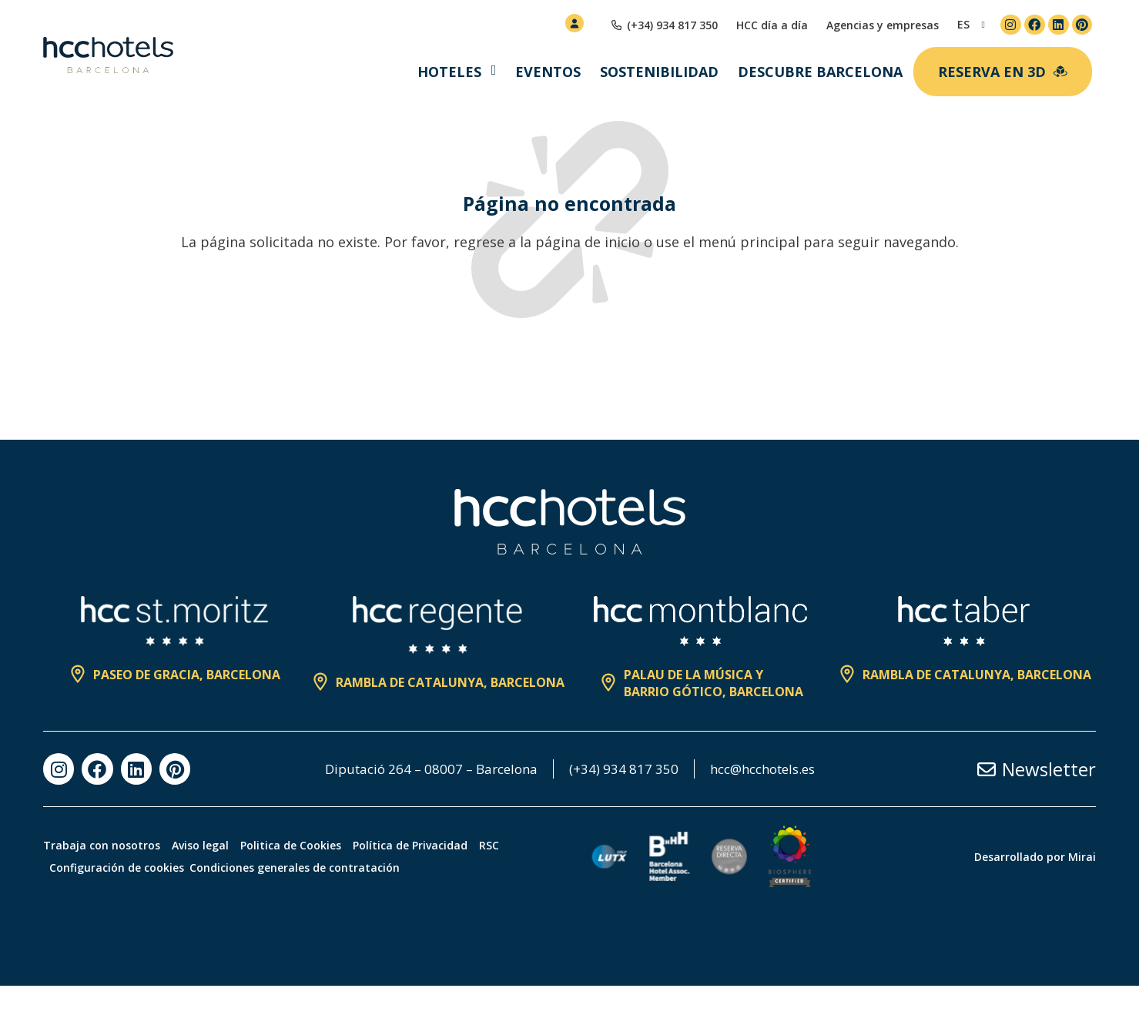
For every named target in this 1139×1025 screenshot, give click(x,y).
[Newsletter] (986, 788)
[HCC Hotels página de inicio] (108, 55)
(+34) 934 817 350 (698, 769)
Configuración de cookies (122, 906)
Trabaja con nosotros (101, 884)
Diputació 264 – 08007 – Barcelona (497, 769)
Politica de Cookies (313, 884)
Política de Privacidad (444, 884)
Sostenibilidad (659, 71)
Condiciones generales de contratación (306, 906)
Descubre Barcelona (820, 71)
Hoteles (449, 71)
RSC (535, 884)
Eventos (548, 71)
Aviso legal (211, 884)
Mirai (1082, 896)
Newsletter (1049, 789)
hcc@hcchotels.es (569, 808)
